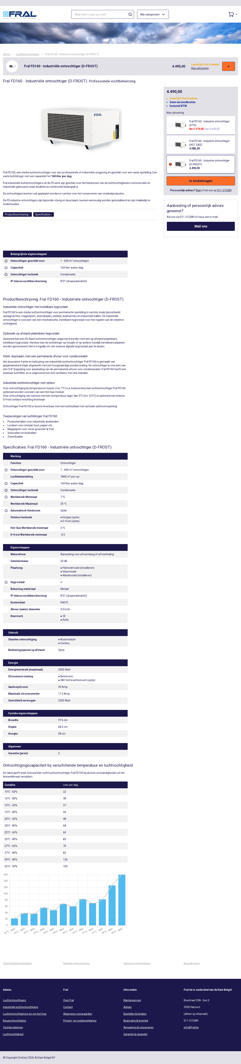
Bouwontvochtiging (14, 1020)
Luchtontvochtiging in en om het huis (25, 1013)
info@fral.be (191, 1027)
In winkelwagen (200, 181)
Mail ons (200, 226)
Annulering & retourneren (139, 1027)
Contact (68, 1007)
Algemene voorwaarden (77, 1013)
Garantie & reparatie (135, 1034)
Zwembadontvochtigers (17, 963)
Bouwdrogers (192, 963)
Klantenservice (132, 1000)
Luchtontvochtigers (27, 54)
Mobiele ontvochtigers (76, 963)
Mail (198, 190)
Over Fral (68, 1000)
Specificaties (43, 214)
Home (6, 54)
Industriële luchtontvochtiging (20, 1007)
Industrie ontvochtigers (137, 963)
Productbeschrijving (17, 214)
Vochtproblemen (13, 1027)
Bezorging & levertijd (136, 1020)
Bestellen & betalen (135, 1013)
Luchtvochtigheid (13, 1034)
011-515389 (224, 190)
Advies (128, 1007)
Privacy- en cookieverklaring (79, 1020)
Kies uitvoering (200, 68)
